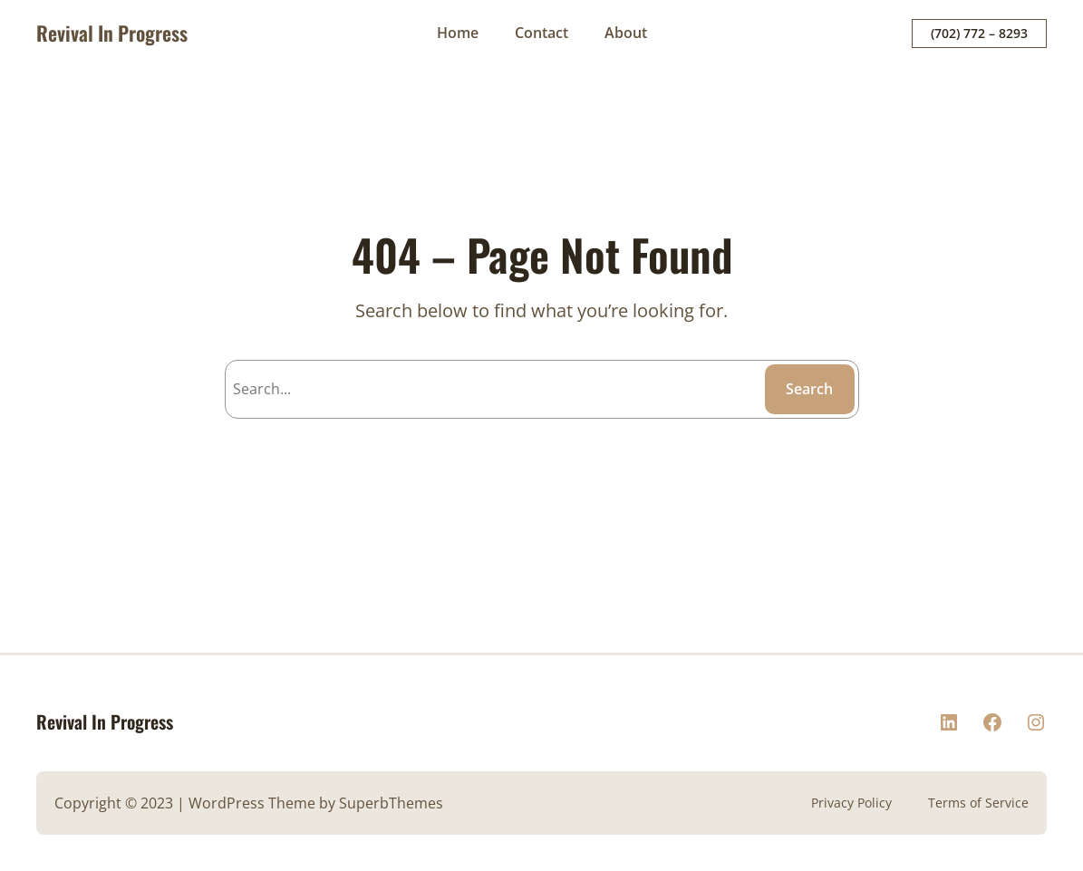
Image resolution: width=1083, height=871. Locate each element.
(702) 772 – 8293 (979, 33)
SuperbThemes (391, 803)
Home (458, 33)
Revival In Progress (112, 32)
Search (809, 389)
